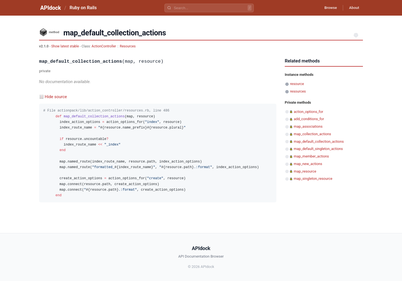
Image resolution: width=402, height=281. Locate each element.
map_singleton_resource (313, 178)
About (353, 8)
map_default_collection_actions (319, 141)
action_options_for (308, 112)
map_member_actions (311, 156)
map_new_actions (308, 164)
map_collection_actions (312, 134)
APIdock (50, 7)
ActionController (104, 46)
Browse (327, 8)
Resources (128, 46)
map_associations (308, 126)
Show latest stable (65, 46)
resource (297, 84)
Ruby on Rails (83, 7)
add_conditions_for (309, 119)
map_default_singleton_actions (318, 149)
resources (298, 91)
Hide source (56, 96)
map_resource (305, 171)
